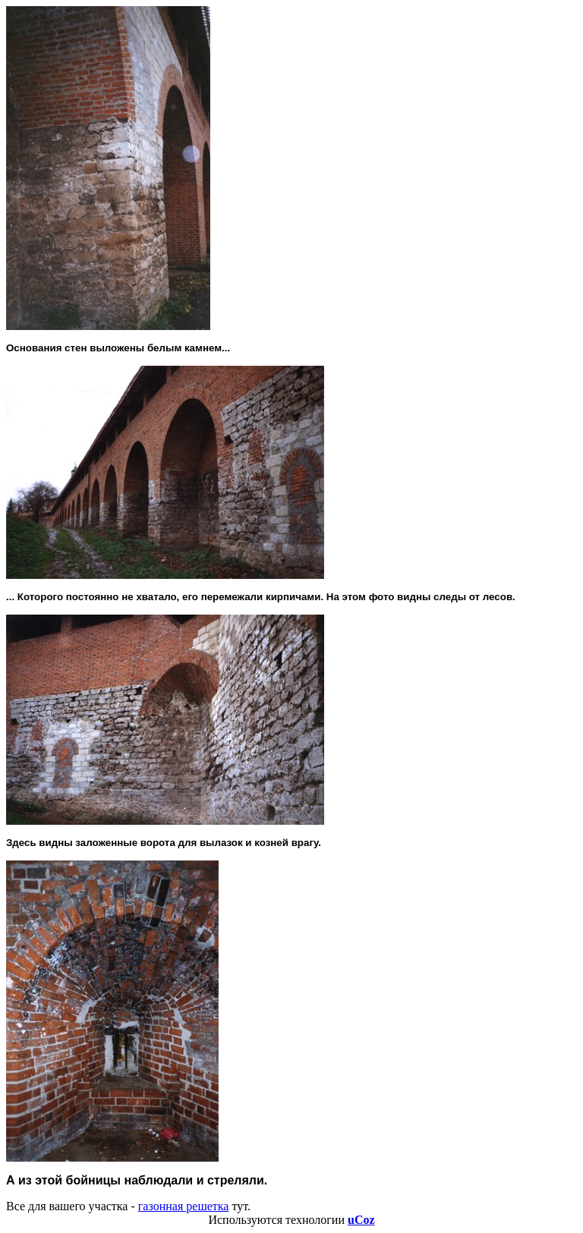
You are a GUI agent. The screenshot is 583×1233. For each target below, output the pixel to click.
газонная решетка (183, 1206)
